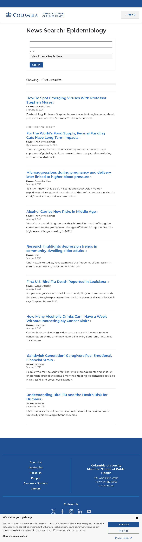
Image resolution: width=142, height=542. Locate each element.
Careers (35, 480)
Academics (35, 459)
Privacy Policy (123, 538)
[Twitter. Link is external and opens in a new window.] (53, 503)
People (35, 470)
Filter (32, 51)
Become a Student (36, 475)
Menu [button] (132, 14)
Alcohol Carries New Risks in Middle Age (59, 208)
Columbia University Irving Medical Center (71, 3)
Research (35, 465)
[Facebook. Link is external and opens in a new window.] (62, 503)
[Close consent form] (137, 518)
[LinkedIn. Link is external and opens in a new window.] (80, 503)
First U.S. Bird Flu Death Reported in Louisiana (65, 278)
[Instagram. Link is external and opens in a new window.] (71, 503)
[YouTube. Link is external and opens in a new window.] (89, 503)
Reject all (123, 531)
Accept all (123, 524)
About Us (35, 454)
